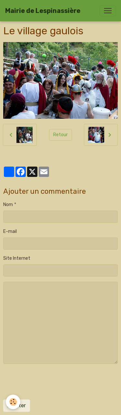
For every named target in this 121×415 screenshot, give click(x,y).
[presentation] (52, 381)
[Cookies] (13, 402)
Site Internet (16, 258)
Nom (8, 204)
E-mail (10, 231)
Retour (60, 134)
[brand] (42, 11)
